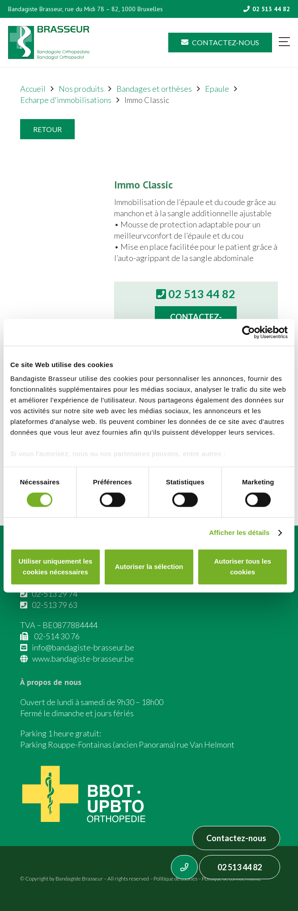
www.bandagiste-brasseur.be (83, 658)
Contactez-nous (236, 838)
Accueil (33, 89)
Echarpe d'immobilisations (65, 100)
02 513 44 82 (239, 867)
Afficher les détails (239, 533)
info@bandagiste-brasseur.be (83, 647)
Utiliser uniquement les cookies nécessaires (55, 566)
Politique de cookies (175, 878)
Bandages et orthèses (154, 89)
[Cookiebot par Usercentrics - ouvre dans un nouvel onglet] (248, 332)
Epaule (217, 89)
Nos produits (81, 89)
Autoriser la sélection (149, 566)
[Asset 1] (48, 43)
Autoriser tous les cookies (242, 566)
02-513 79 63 (54, 605)
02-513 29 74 (54, 594)
